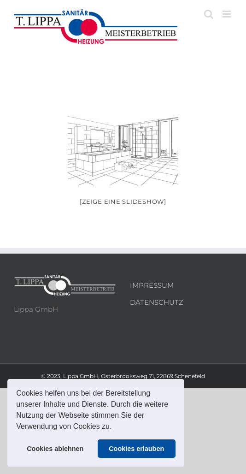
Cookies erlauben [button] (136, 448)
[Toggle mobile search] (208, 14)
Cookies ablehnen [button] (55, 448)
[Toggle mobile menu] (227, 14)
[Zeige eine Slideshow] (123, 201)
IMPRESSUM (152, 285)
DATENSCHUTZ (156, 302)
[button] (115, 427)
